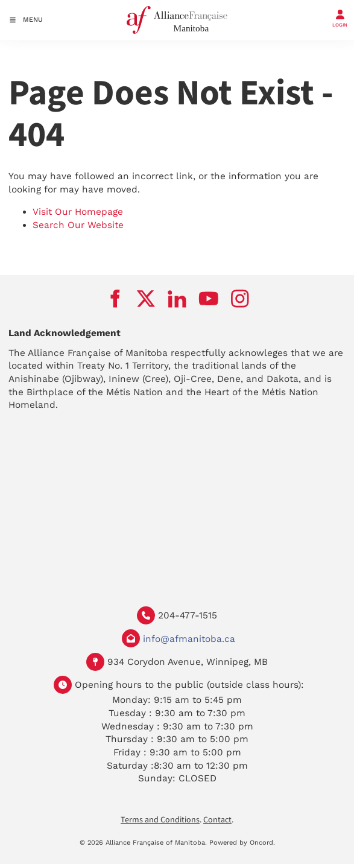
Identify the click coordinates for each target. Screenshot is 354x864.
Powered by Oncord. (242, 843)
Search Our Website (78, 225)
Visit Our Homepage (78, 211)
